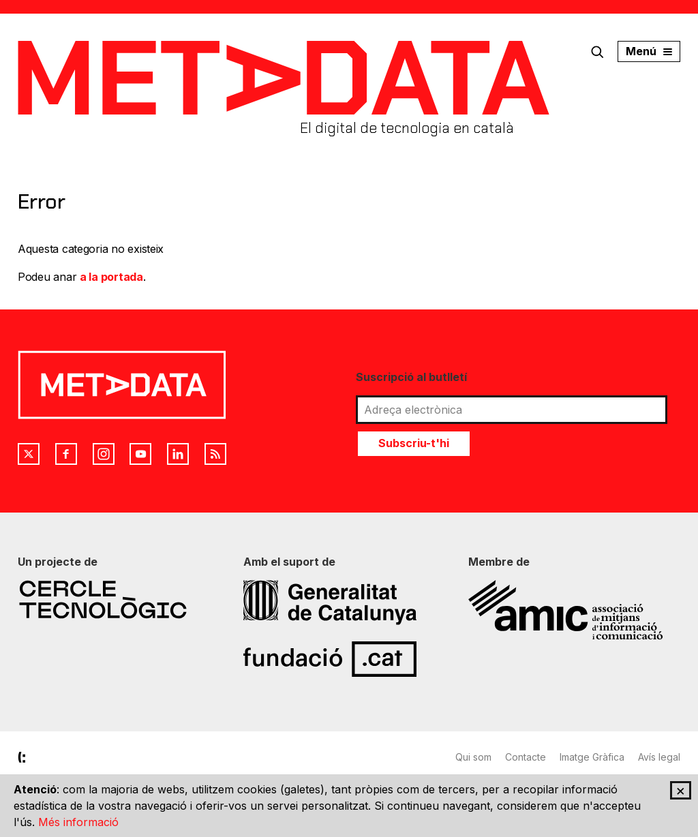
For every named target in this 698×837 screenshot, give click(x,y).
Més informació (78, 822)
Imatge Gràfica (592, 757)
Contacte (525, 757)
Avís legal (659, 757)
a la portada (111, 277)
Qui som (473, 757)
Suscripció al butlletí (411, 377)
